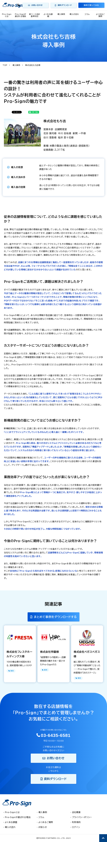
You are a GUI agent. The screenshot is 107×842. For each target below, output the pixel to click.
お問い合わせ (37, 5)
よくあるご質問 (100, 15)
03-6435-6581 (19, 5)
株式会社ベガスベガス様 (87, 654)
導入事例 (61, 14)
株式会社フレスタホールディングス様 (19, 654)
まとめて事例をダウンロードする (55, 616)
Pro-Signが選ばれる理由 (20, 15)
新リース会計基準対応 (34, 15)
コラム (87, 14)
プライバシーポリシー (82, 817)
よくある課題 (48, 15)
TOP (5, 65)
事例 (12, 671)
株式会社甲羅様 (49, 651)
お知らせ (42, 827)
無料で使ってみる (91, 5)
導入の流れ (74, 14)
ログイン (76, 827)
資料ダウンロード (65, 5)
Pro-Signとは (6, 15)
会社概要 (76, 812)
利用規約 (76, 822)
